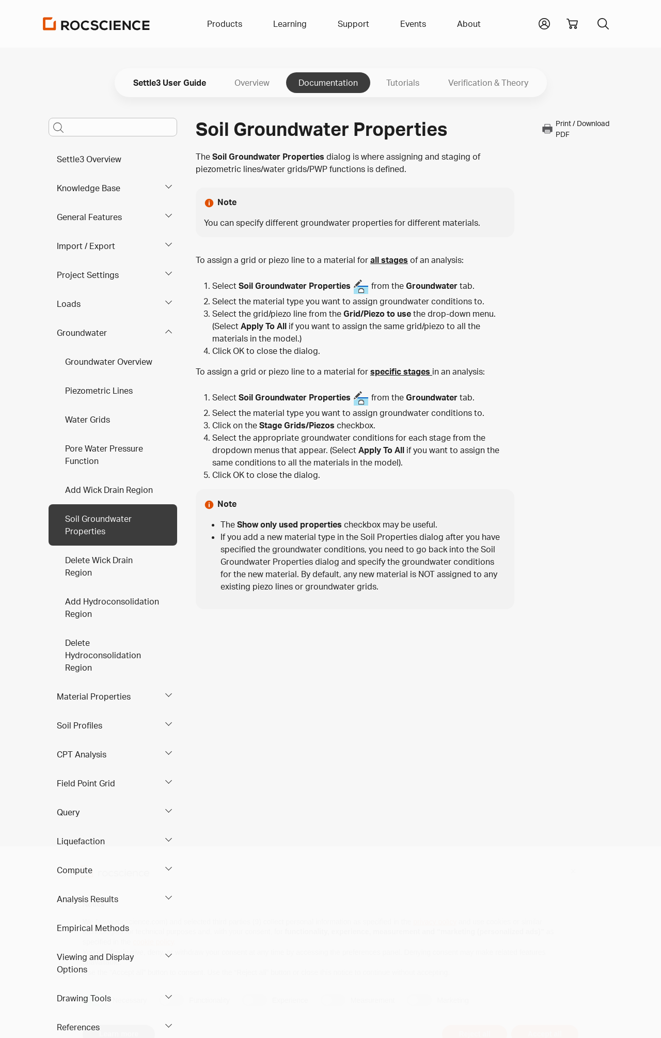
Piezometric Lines (99, 390)
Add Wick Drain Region (109, 490)
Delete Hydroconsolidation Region (103, 655)
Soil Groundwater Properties (98, 525)
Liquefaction (81, 841)
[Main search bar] (113, 127)
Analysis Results (87, 899)
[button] (544, 23)
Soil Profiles (79, 725)
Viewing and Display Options (95, 963)
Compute (74, 870)
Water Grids (87, 419)
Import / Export (86, 246)
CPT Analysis (81, 754)
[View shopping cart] (572, 23)
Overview (252, 83)
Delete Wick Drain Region (99, 566)
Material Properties (94, 696)
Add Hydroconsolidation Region (112, 607)
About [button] (469, 24)
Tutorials (402, 83)
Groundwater (82, 333)
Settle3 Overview (89, 159)
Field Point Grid (86, 783)
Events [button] (413, 24)
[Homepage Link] (96, 24)
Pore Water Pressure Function (104, 454)
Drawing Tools (84, 998)
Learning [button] (290, 24)
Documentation (328, 83)
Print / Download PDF (575, 128)
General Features (89, 217)
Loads (69, 304)
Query (68, 812)
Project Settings (88, 275)
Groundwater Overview (108, 362)
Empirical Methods (93, 928)
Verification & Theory (488, 83)
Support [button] (353, 24)
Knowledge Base (88, 188)
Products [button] (224, 24)
